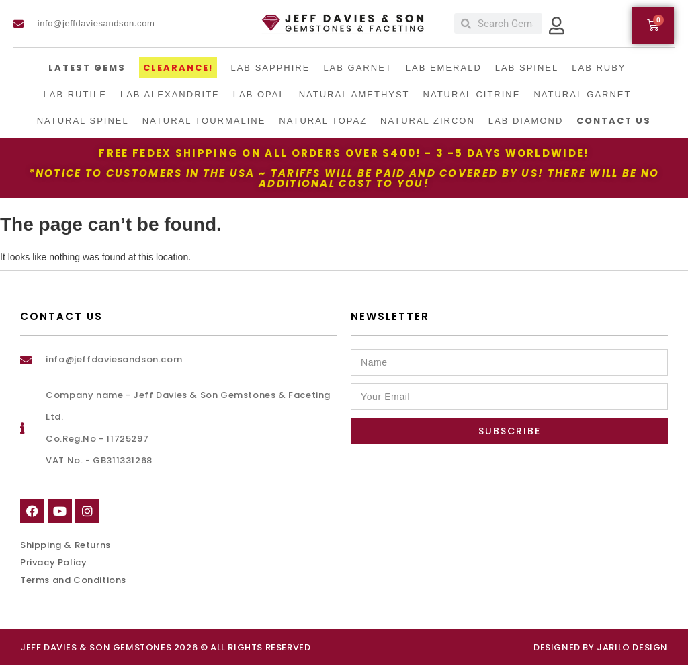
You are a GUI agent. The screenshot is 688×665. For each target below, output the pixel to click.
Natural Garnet (582, 94)
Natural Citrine (472, 94)
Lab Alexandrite (170, 94)
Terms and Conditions (73, 580)
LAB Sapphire (270, 68)
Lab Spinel (526, 68)
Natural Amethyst (354, 94)
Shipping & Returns (65, 545)
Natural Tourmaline (204, 121)
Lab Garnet (357, 68)
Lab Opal (259, 94)
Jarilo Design (632, 647)
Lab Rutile (75, 94)
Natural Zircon (427, 121)
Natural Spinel (83, 121)
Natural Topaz (323, 121)
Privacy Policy (53, 562)
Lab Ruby (599, 68)
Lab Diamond (526, 121)
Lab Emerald (444, 68)
